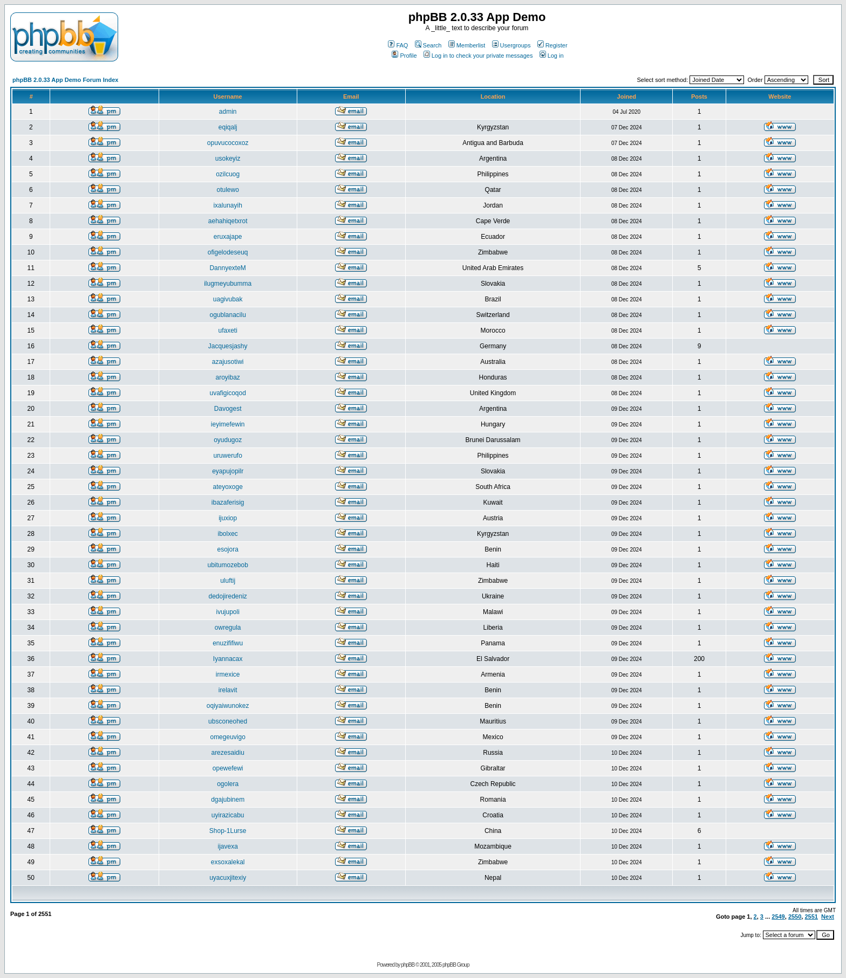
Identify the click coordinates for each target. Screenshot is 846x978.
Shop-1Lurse (228, 831)
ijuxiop (228, 518)
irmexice (228, 674)
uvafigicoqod (227, 393)
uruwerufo (227, 455)
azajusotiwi (228, 362)
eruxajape (228, 236)
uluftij (227, 580)
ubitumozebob (227, 565)
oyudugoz (228, 440)
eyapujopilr (227, 471)
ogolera (227, 784)
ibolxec (227, 534)
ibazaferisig (228, 502)
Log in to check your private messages (478, 55)
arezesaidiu (227, 752)
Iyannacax (228, 659)
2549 (778, 916)
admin (228, 111)
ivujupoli (227, 612)
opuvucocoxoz (228, 143)
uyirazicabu (228, 815)
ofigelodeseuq (228, 252)
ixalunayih (227, 205)
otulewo (227, 190)
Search (428, 45)
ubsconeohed (227, 721)
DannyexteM (227, 268)
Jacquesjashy (228, 346)
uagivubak (228, 299)
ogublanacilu (227, 315)
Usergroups (511, 45)
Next (827, 916)
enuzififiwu (228, 643)
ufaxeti (227, 330)
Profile (404, 55)
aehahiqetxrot (228, 221)
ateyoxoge (227, 487)
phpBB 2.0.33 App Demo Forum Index (65, 80)
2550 (794, 916)
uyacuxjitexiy (227, 877)
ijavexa (227, 846)
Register (552, 45)
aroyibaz (227, 377)
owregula (228, 627)
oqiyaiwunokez (228, 706)
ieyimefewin (228, 424)
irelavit (228, 690)
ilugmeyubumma (227, 283)
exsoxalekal (228, 862)
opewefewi (228, 768)
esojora (227, 549)
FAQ (398, 45)
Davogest (228, 408)
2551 (810, 916)
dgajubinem (227, 799)
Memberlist (467, 45)
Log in (552, 55)
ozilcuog (228, 174)
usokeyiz (228, 158)
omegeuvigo (227, 737)
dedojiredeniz (227, 596)
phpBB (407, 965)
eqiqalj (228, 127)
